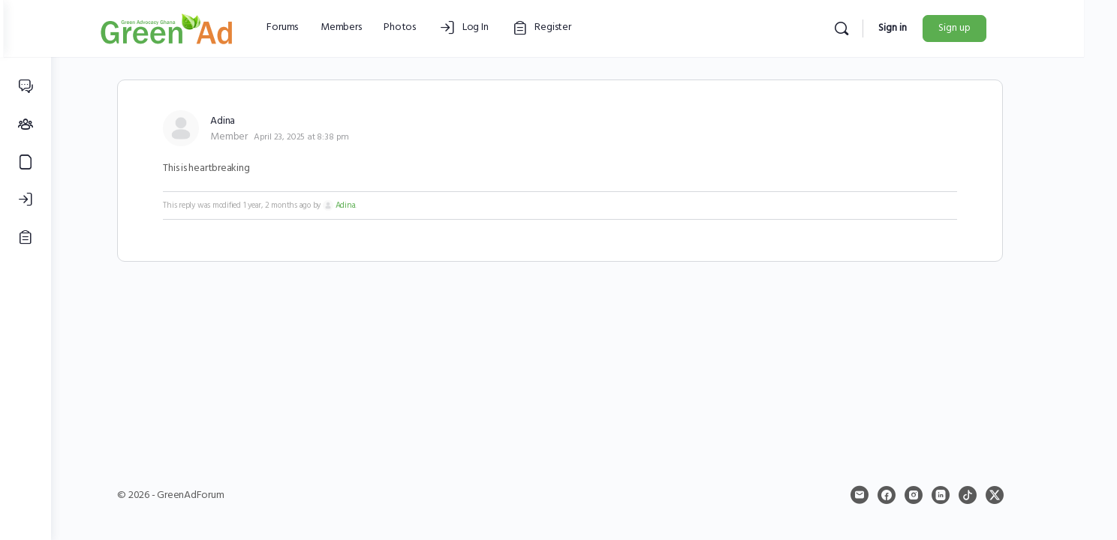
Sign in (933, 28)
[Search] (882, 29)
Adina (369, 205)
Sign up (995, 28)
